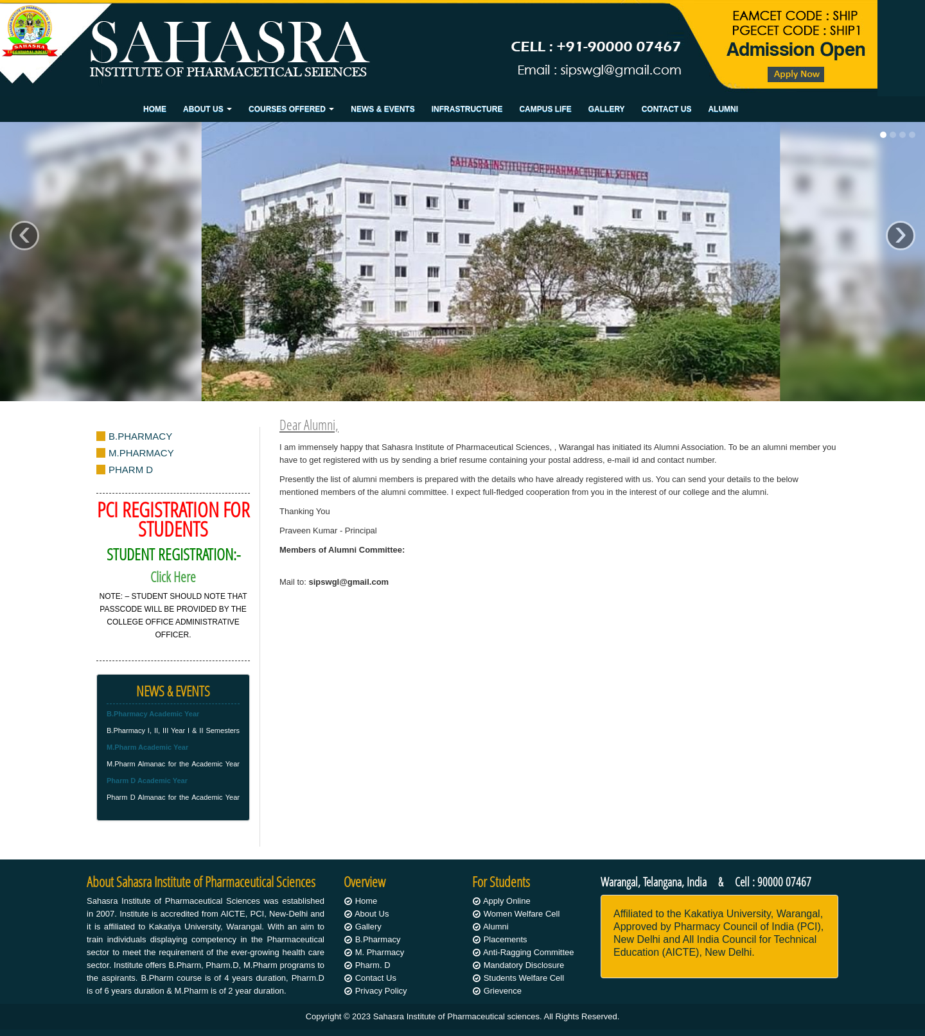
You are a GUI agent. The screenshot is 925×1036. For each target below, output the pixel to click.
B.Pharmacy (378, 939)
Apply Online (507, 901)
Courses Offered (291, 109)
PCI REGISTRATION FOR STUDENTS (173, 519)
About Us (207, 109)
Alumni (723, 109)
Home (154, 109)
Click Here (173, 576)
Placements (505, 939)
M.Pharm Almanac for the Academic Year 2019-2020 (173, 761)
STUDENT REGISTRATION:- (173, 554)
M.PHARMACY (141, 452)
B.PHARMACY (140, 436)
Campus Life (545, 109)
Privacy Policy (381, 991)
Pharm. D (373, 965)
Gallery (606, 109)
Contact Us (667, 109)
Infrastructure (467, 109)
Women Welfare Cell (522, 914)
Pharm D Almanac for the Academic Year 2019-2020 (173, 794)
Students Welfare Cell (524, 978)
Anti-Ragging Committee (528, 952)
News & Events (382, 109)
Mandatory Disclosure (524, 965)
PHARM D (131, 469)
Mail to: (334, 582)
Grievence (503, 991)
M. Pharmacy (380, 952)
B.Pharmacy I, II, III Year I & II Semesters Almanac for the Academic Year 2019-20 (173, 727)
